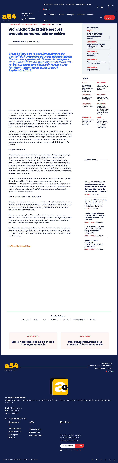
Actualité (15, 24)
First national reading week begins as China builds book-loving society (95, 35)
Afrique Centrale (30, 24)
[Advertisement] (41, 91)
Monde (99, 117)
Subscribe (79, 446)
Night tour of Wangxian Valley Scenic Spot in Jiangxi (96, 46)
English (90, 30)
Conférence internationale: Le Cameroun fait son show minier (85, 343)
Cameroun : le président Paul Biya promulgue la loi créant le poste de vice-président (95, 216)
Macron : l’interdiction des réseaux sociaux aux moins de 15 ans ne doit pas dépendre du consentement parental (95, 187)
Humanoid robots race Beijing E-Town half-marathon (88, 122)
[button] (102, 7)
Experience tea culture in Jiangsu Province (96, 63)
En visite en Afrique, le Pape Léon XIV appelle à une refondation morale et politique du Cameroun (95, 203)
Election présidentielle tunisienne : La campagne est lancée (33, 343)
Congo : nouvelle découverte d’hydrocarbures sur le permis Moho (93, 243)
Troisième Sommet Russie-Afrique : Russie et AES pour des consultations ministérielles (103, 123)
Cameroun (45, 24)
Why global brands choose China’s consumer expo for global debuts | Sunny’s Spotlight (103, 110)
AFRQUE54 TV (92, 42)
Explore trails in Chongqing (93, 55)
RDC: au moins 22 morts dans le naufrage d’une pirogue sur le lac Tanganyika (94, 230)
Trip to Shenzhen (93, 70)
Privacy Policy (77, 450)
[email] (67, 446)
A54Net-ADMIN (20, 41)
